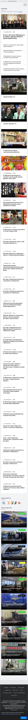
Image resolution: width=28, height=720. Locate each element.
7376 (13, 313)
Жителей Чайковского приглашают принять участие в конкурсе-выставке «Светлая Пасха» (13, 317)
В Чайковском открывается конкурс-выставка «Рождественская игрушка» (14, 379)
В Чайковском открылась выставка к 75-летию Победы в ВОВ (14, 230)
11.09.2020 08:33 (7, 173)
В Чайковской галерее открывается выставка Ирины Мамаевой (13, 402)
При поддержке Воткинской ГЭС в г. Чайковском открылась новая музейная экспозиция (13, 204)
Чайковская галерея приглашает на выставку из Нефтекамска (13, 450)
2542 (13, 652)
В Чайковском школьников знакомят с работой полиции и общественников (12, 540)
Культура (15, 690)
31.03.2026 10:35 (6, 635)
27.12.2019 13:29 (7, 239)
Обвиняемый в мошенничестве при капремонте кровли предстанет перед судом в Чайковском (14, 555)
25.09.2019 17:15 (7, 263)
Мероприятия (9, 11)
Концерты (15, 11)
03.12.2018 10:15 (7, 399)
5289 (13, 435)
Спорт (21, 690)
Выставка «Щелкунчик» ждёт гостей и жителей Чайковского (13, 242)
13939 (14, 251)
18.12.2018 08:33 (7, 361)
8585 (13, 361)
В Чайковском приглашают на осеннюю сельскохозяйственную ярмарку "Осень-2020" (12, 177)
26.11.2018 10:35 (7, 411)
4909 (13, 459)
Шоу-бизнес (3, 11)
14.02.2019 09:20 (7, 325)
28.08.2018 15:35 (7, 447)
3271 (13, 635)
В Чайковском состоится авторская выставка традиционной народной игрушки (14, 63)
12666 (14, 200)
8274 (13, 668)
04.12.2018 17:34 (7, 375)
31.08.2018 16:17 (7, 435)
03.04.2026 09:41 (6, 537)
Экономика (21, 687)
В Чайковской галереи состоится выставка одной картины (12, 352)
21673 (14, 173)
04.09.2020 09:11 (7, 200)
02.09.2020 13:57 (7, 227)
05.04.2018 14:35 (7, 484)
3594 (13, 447)
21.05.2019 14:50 (7, 277)
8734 (13, 32)
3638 (13, 586)
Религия (22, 562)
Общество (21, 513)
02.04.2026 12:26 (6, 552)
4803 (13, 387)
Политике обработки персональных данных (11, 713)
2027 (13, 619)
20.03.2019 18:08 (7, 313)
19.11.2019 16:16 (7, 251)
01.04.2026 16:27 (6, 601)
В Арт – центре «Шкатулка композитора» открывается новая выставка (13, 439)
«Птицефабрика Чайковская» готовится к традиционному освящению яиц (13, 572)
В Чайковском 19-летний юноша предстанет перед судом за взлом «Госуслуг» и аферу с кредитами (13, 605)
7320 (13, 337)
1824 (13, 552)
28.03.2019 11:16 (7, 301)
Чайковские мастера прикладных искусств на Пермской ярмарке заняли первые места (12, 305)
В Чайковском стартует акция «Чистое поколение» (12, 589)
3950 (13, 411)
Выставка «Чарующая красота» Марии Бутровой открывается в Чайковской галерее (12, 329)
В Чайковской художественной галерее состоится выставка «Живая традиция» (13, 487)
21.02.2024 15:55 (7, 32)
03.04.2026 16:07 (6, 520)
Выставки (20, 11)
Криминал (21, 546)
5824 (13, 301)
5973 (13, 289)
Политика (13, 687)
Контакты (14, 695)
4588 (13, 375)
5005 (13, 569)
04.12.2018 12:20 (7, 387)
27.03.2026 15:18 (6, 668)
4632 (13, 423)
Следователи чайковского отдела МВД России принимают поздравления (12, 523)
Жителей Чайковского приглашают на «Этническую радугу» (14, 51)
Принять (24, 717)
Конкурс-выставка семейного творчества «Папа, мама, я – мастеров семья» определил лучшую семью (13, 366)
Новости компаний (19, 692)
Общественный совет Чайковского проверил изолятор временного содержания (14, 638)
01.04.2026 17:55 (6, 586)
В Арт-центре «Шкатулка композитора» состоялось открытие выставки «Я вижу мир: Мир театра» (13, 475)
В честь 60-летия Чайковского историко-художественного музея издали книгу (14, 36)
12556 (14, 239)
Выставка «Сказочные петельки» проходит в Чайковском (12, 462)
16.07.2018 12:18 (7, 459)
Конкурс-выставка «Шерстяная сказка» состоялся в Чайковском (13, 426)
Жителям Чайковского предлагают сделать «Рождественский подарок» (13, 254)
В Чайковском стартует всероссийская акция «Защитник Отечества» (12, 622)
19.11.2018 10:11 (7, 423)
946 (13, 537)
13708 (14, 349)
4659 (13, 399)
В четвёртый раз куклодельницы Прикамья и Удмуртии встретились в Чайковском (13, 341)
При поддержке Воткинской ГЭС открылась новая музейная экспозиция (12, 391)
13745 (14, 227)
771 (13, 520)
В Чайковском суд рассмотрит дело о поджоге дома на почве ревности (12, 654)
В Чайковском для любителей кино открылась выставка (13, 414)
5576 (13, 325)
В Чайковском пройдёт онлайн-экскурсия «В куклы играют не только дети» (14, 69)
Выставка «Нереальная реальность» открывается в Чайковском (13, 280)
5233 (13, 471)
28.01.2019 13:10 (7, 337)
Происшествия (7, 692)
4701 (13, 277)
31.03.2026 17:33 (6, 619)
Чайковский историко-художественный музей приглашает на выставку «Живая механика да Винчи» (13, 268)
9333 (13, 263)
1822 (13, 601)
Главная (6, 687)
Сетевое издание (11, 702)
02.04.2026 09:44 (6, 569)
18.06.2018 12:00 (7, 471)
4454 (13, 484)
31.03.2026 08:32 (6, 652)
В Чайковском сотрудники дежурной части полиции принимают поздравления (13, 671)
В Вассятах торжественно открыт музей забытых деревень (14, 45)
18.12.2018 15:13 (7, 349)
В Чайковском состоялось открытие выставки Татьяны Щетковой (14, 57)
